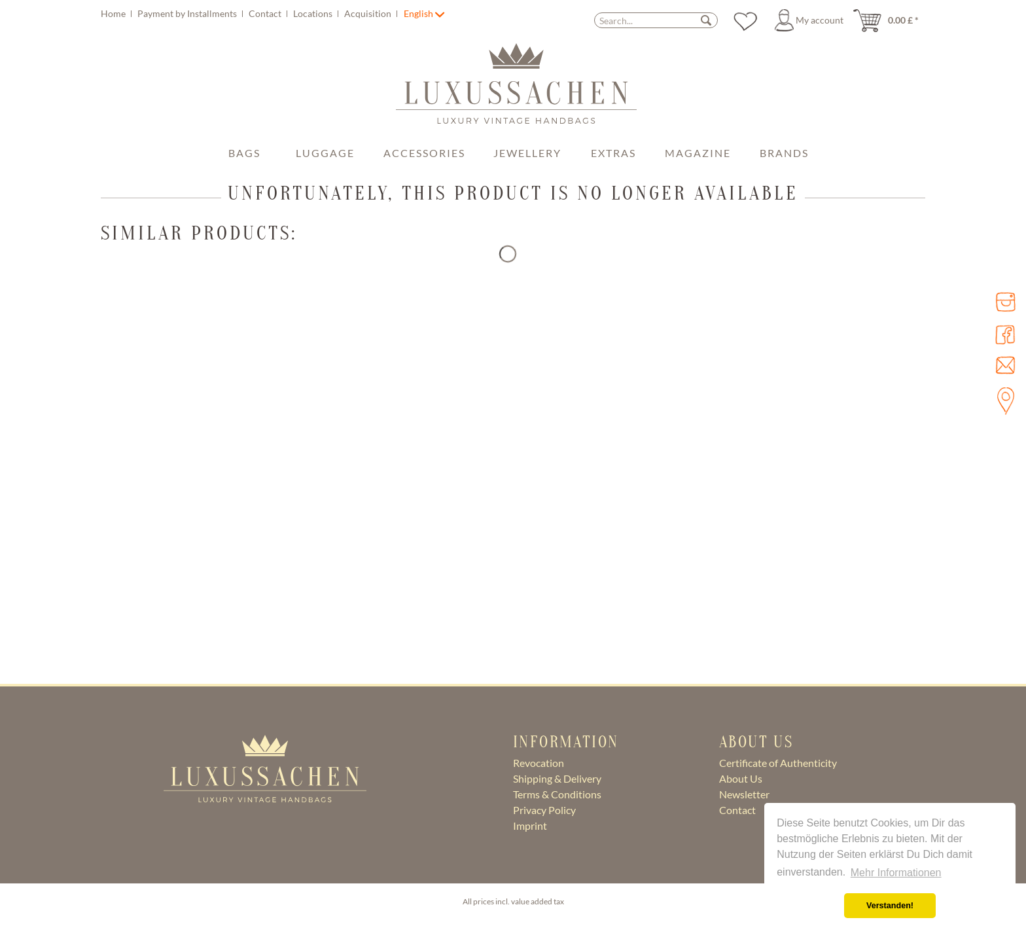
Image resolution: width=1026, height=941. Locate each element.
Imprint (530, 825)
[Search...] (656, 20)
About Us (740, 778)
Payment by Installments (188, 13)
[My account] (811, 20)
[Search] (706, 20)
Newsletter (744, 794)
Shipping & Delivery (557, 778)
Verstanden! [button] (889, 905)
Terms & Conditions (557, 794)
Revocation (538, 762)
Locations (313, 13)
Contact (266, 13)
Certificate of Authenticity (778, 762)
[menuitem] (251, 13)
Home (114, 13)
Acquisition (368, 13)
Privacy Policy (544, 810)
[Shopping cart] (890, 20)
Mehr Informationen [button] (896, 872)
